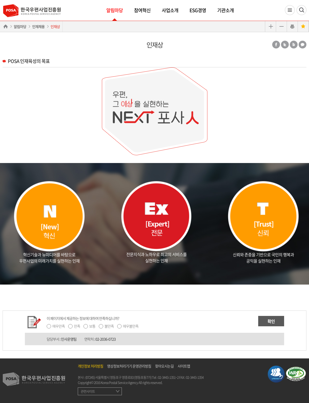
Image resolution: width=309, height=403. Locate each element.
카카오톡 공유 (302, 44)
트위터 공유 (285, 44)
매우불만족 (130, 326)
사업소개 (170, 10)
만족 (77, 326)
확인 (271, 321)
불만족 (109, 326)
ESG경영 (197, 10)
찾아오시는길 (164, 366)
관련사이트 (88, 391)
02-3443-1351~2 (168, 377)
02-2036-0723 (105, 339)
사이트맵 (184, 366)
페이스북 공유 (276, 44)
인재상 (55, 26)
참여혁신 (142, 10)
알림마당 (114, 10)
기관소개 (225, 10)
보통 (92, 326)
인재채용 (38, 26)
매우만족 (58, 326)
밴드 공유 (294, 44)
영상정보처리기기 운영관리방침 (129, 366)
